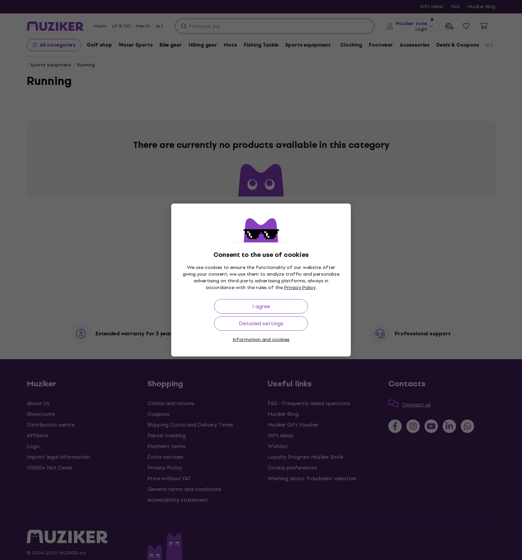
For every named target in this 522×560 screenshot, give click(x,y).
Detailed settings (261, 323)
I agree (261, 306)
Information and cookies (261, 339)
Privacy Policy (300, 287)
